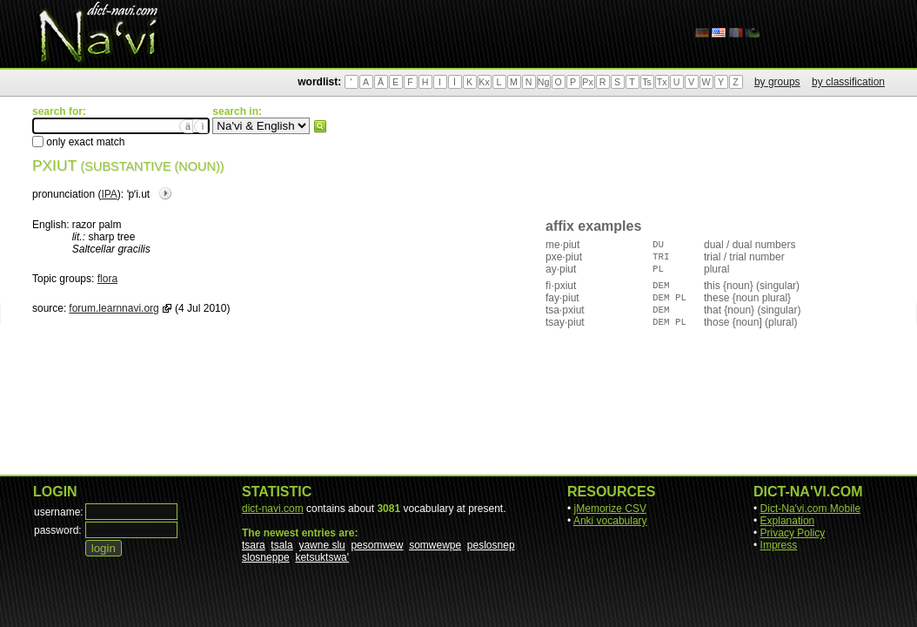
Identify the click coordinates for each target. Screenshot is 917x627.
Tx (662, 82)
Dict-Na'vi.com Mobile (810, 508)
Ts (647, 82)
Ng (544, 82)
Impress (779, 545)
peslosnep (491, 545)
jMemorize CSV (610, 508)
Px (587, 82)
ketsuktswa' (322, 557)
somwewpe (435, 545)
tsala (281, 545)
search (320, 126)
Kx (484, 82)
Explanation (787, 521)
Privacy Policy (793, 533)
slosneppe (266, 557)
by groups (777, 82)
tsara (253, 545)
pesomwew (377, 545)
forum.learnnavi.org (113, 308)
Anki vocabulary (610, 521)
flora (107, 279)
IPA (109, 194)
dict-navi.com (273, 508)
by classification (848, 82)
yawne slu (321, 545)
